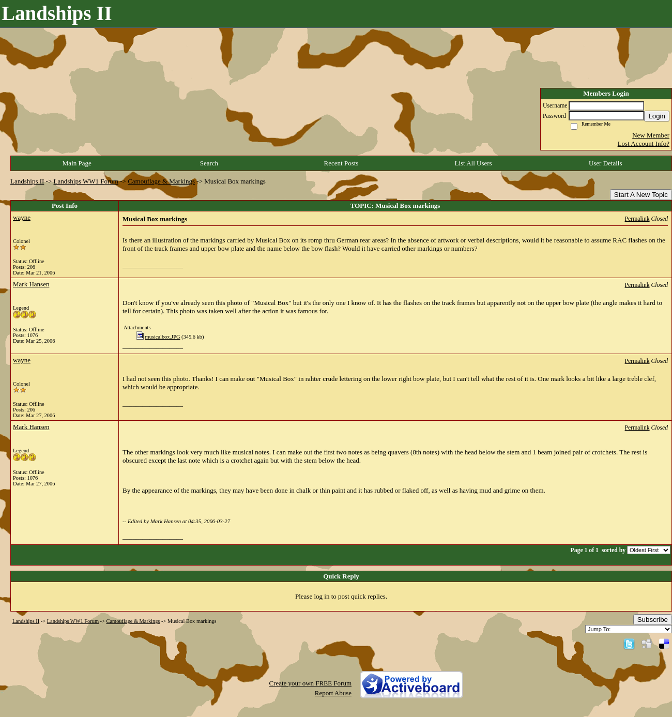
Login (656, 116)
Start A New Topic (641, 195)
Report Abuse (333, 693)
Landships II (27, 181)
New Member (650, 135)
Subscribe (652, 619)
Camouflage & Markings (161, 181)
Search (209, 163)
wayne (21, 217)
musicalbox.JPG (162, 337)
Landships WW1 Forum (86, 181)
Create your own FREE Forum (310, 683)
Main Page (77, 163)
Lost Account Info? (643, 143)
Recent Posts (341, 163)
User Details (605, 163)
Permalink (637, 219)
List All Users (473, 163)
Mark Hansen (31, 284)
